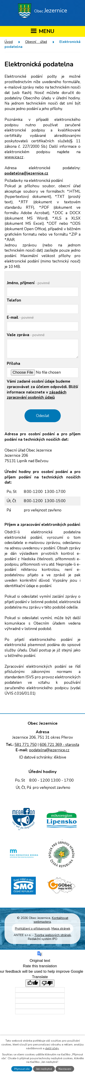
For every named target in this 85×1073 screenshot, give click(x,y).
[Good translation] (32, 983)
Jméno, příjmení (28, 283)
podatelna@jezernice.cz (26, 173)
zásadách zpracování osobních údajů (36, 395)
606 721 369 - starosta (59, 744)
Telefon (14, 300)
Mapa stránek (60, 928)
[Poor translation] (47, 983)
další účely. (52, 1048)
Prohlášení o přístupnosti (32, 928)
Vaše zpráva (26, 334)
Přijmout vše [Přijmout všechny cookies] (21, 1069)
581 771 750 (26, 744)
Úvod (9, 42)
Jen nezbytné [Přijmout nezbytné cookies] (44, 1069)
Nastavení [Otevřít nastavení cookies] (64, 1069)
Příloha (13, 363)
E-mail (20, 317)
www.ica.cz (14, 157)
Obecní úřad (36, 42)
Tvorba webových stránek (52, 935)
